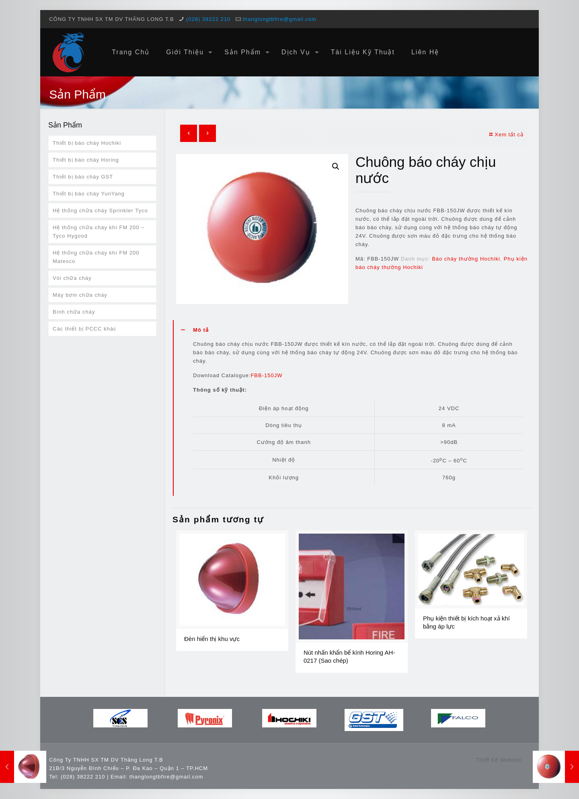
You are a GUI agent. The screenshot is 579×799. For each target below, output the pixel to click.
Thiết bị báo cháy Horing (86, 160)
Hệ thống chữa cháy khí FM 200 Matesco (96, 257)
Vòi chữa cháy (72, 278)
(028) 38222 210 (208, 19)
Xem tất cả (505, 134)
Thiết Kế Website (499, 760)
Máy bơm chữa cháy (80, 295)
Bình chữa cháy (74, 312)
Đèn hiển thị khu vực (212, 638)
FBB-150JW (266, 375)
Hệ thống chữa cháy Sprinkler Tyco (100, 210)
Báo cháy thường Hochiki (466, 259)
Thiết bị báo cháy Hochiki (87, 143)
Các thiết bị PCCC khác (84, 329)
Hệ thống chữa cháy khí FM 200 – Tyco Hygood (98, 231)
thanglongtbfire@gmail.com (279, 19)
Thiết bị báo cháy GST (83, 177)
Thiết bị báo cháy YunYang (89, 194)
